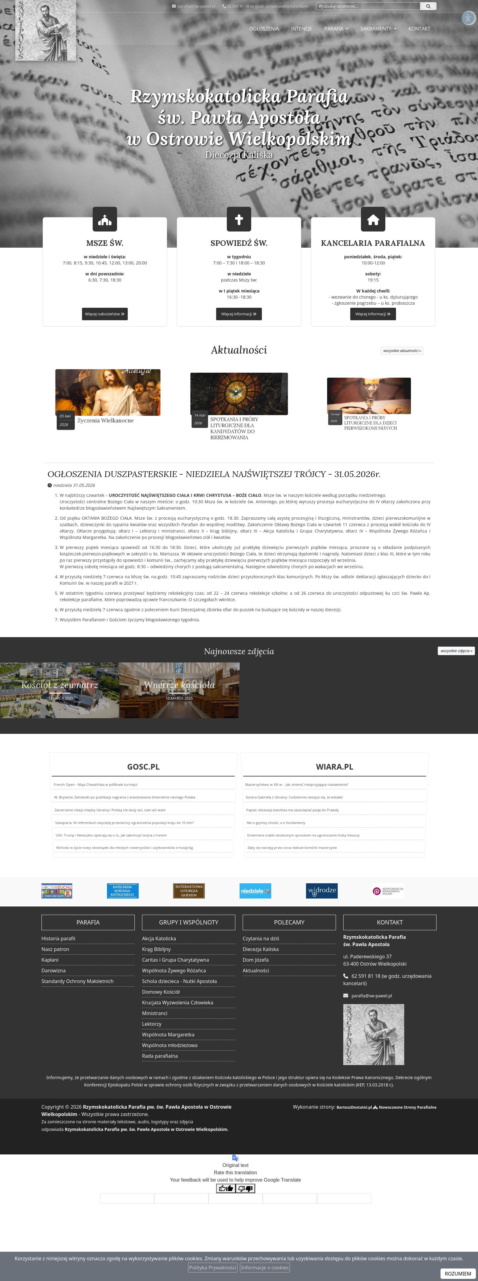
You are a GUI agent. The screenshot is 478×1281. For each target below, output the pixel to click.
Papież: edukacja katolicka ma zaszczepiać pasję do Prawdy (291, 810)
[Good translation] (226, 1189)
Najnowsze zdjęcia (239, 652)
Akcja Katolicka (159, 938)
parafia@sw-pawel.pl (196, 6)
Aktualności (239, 350)
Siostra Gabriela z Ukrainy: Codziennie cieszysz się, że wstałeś (296, 800)
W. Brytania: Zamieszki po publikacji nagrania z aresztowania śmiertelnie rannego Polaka (125, 800)
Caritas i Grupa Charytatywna (175, 960)
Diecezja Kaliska (261, 949)
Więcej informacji (239, 314)
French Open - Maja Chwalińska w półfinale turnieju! (100, 790)
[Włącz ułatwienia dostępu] (467, 10)
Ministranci (154, 1013)
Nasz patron (55, 949)
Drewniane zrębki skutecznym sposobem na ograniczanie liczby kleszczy (297, 835)
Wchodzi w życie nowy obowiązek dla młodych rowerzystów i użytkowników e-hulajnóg (119, 850)
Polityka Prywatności (212, 1267)
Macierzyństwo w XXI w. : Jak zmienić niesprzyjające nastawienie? (300, 790)
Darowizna (53, 970)
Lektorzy (152, 1024)
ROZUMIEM (458, 1273)
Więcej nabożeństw (105, 314)
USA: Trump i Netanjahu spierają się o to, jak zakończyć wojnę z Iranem (105, 835)
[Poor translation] (245, 1189)
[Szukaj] (428, 6)
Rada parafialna (160, 1056)
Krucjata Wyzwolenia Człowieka (177, 1002)
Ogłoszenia (264, 28)
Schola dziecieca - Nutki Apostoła (179, 981)
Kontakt (419, 28)
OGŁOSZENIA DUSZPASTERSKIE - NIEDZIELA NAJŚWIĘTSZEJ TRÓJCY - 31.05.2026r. (214, 475)
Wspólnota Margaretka (168, 1035)
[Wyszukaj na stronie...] (368, 6)
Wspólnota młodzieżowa (170, 1045)
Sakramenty (376, 28)
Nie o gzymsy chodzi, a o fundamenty (270, 822)
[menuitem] (264, 28)
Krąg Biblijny (156, 949)
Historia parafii (58, 938)
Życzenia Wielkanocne (108, 413)
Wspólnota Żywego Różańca (174, 970)
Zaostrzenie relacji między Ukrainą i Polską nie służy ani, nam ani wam (109, 810)
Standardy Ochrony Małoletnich (77, 981)
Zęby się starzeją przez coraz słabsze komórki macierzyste (280, 850)
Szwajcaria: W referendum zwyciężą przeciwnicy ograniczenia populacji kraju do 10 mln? (122, 822)
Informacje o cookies (265, 1267)
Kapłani (50, 960)
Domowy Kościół (161, 992)
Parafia (334, 28)
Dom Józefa (256, 960)
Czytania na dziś (261, 938)
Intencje (301, 28)
